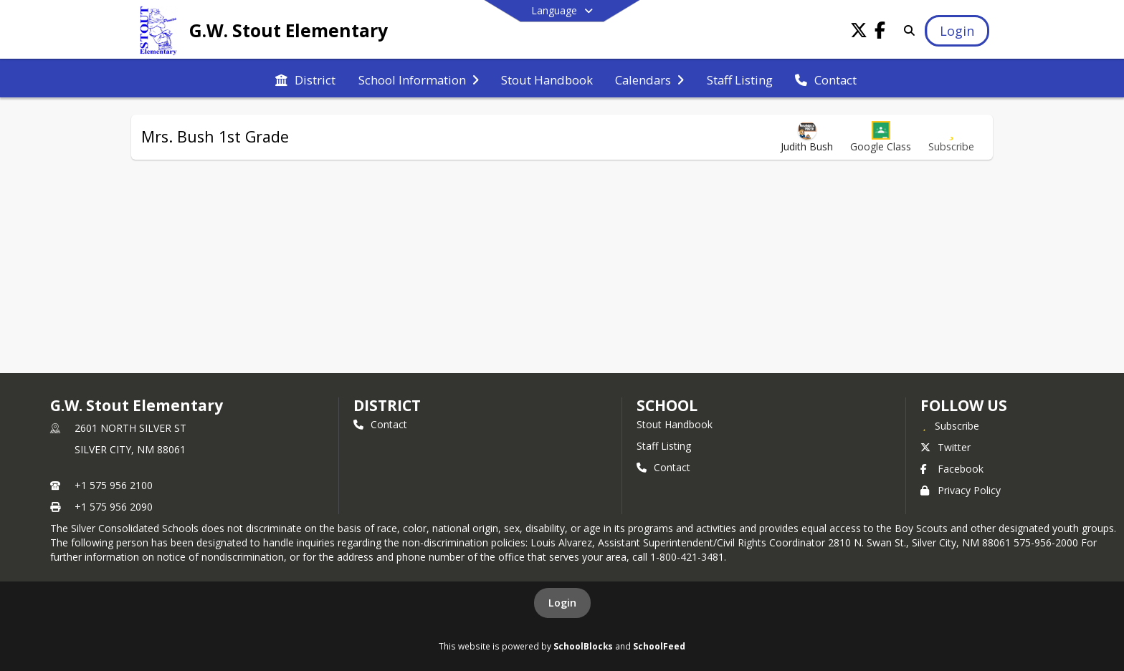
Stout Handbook (675, 424)
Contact (380, 424)
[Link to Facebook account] (880, 32)
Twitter (945, 447)
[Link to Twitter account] (859, 32)
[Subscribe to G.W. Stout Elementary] (949, 425)
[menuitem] (305, 78)
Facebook (952, 469)
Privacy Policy (960, 490)
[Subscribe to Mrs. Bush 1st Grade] (951, 137)
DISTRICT (387, 405)
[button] (881, 137)
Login (562, 602)
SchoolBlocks (583, 646)
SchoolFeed (659, 646)
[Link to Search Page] (906, 30)
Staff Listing (664, 446)
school (667, 405)
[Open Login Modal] (957, 31)
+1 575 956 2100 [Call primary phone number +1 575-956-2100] (114, 485)
